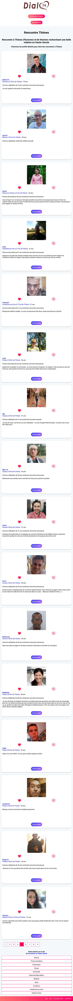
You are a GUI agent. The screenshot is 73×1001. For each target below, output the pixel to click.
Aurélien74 (6, 804)
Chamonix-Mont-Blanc (36, 975)
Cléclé (4, 525)
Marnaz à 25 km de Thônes (11, 137)
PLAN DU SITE (58, 999)
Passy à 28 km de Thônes (11, 694)
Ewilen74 (5, 860)
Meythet (36, 979)
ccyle (4, 358)
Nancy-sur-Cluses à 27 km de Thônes (14, 193)
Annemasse (36, 965)
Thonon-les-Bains (36, 961)
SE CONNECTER (36, 22)
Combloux (36, 986)
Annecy (36, 958)
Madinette (5, 692)
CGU (50, 999)
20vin (4, 247)
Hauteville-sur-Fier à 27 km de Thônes (15, 249)
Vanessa (5, 915)
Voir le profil (36, 100)
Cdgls (4, 748)
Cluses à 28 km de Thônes (11, 360)
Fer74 (4, 581)
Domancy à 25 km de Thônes (12, 82)
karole (4, 191)
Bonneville (36, 972)
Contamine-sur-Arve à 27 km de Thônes (15, 304)
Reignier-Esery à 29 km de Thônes (13, 917)
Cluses (36, 968)
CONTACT (68, 999)
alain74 (4, 135)
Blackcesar (6, 637)
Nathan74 (5, 80)
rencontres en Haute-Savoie (37, 953)
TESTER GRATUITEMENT (36, 16)
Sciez (36, 982)
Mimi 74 (5, 470)
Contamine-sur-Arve (36, 989)
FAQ (46, 999)
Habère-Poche (36, 993)
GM (3, 414)
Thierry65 (5, 303)
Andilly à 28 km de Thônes (11, 861)
